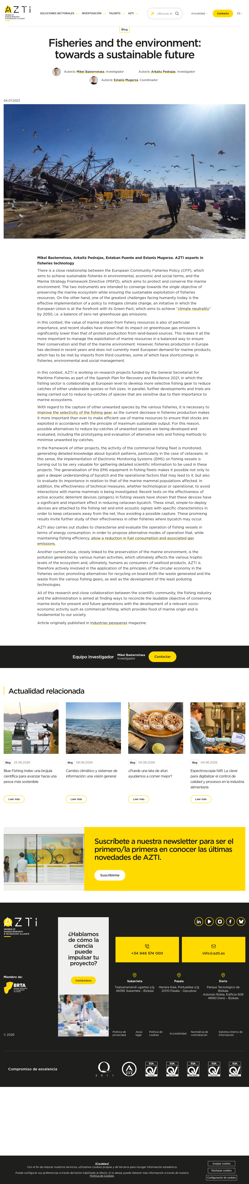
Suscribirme (109, 972)
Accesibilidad (178, 1130)
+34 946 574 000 (147, 1050)
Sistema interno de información (230, 1130)
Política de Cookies (102, 1175)
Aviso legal (139, 1130)
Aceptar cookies (221, 1163)
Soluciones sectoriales (57, 13)
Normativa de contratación (199, 1130)
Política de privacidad (119, 1130)
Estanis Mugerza (126, 80)
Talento (114, 13)
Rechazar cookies (221, 1170)
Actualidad (194, 13)
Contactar (162, 754)
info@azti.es (213, 1050)
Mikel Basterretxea (90, 71)
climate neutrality (193, 308)
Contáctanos (83, 1077)
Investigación (91, 13)
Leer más (14, 896)
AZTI (131, 13)
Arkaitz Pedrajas (163, 71)
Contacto (219, 13)
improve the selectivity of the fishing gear (74, 509)
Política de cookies (155, 1130)
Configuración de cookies (221, 1177)
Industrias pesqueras (108, 720)
